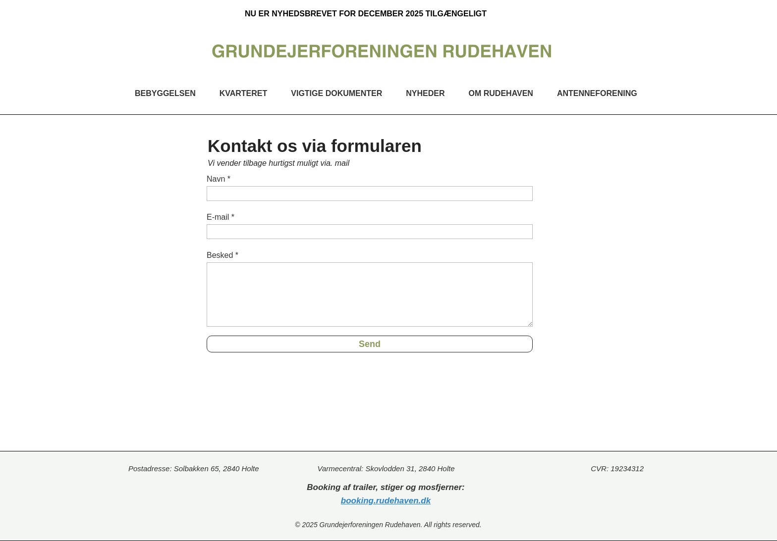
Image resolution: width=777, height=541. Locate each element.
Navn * (218, 179)
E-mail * (220, 217)
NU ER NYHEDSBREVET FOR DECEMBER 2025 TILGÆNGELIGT (366, 13)
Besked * (222, 255)
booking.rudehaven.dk (386, 500)
